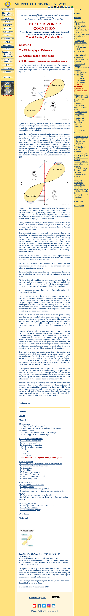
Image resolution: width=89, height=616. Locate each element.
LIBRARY (7, 25)
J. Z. (7, 49)
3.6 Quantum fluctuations (29, 474)
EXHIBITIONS (7, 38)
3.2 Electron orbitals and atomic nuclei (34, 466)
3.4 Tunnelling (25, 470)
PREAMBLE (7, 9)
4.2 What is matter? (27, 487)
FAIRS (7, 42)
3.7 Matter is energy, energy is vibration (34, 476)
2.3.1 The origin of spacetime (31, 447)
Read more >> (24, 403)
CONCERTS (7, 32)
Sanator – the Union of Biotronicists (7, 54)
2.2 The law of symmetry (29, 443)
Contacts (7, 72)
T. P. (7, 65)
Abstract (22, 420)
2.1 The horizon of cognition (30, 441)
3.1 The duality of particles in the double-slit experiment (40, 464)
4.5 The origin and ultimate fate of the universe (37, 495)
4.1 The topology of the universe (31, 485)
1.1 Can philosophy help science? (32, 426)
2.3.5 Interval (26, 455)
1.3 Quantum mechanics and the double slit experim (39, 432)
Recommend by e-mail (37, 598)
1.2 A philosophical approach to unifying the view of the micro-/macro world (81, 34)
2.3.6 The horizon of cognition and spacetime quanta (41, 457)
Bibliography (24, 518)
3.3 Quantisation (26, 468)
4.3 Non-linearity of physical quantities (34, 489)
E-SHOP (7, 77)
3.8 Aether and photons (28, 478)
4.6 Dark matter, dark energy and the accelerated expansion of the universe (81, 172)
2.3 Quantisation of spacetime (31, 445)
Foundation (7, 68)
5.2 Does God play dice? (29, 508)
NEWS (7, 18)
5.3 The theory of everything (30, 510)
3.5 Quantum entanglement (30, 472)
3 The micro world (26, 462)
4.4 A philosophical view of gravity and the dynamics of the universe (81, 156)
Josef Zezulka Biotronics (7, 60)
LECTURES (7, 28)
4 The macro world (26, 483)
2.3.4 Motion (25, 453)
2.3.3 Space (25, 451)
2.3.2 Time (25, 449)
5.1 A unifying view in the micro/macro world (36, 505)
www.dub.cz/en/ (62, 562)
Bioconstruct (7, 45)
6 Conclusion (24, 514)
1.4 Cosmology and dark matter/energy (34, 434)
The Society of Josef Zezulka (7, 14)
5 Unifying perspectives (28, 503)
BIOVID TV (7, 95)
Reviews (22, 416)
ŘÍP (7, 35)
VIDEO (7, 22)
